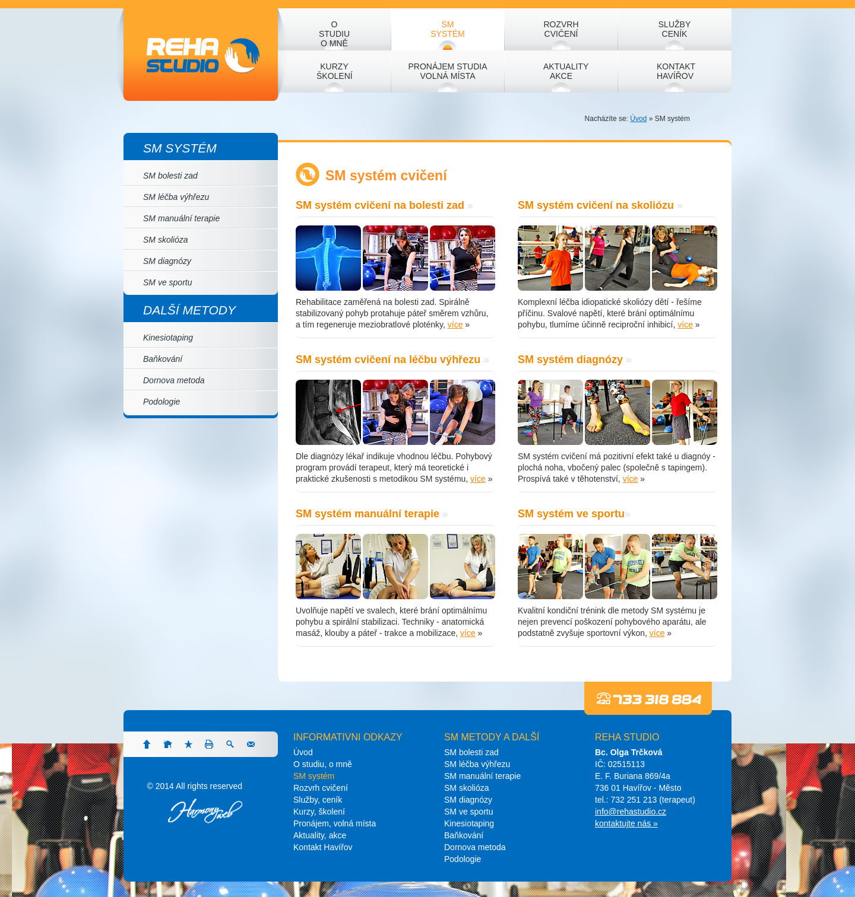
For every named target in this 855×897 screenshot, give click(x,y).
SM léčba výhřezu (176, 197)
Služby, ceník (317, 799)
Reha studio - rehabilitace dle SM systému (197, 54)
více (455, 324)
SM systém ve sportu (571, 514)
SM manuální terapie (181, 218)
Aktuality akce (565, 71)
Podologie (161, 401)
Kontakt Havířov (676, 71)
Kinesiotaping (168, 337)
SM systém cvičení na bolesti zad (380, 205)
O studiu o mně (334, 34)
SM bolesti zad (471, 752)
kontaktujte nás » (626, 823)
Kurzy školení (334, 71)
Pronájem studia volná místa (447, 71)
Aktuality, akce (319, 835)
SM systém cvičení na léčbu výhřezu (388, 359)
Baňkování (162, 359)
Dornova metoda (174, 380)
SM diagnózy (167, 261)
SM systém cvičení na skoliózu (596, 205)
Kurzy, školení (319, 811)
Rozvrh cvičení (560, 29)
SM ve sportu (167, 282)
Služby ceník (674, 29)
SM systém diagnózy (570, 359)
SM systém (180, 148)
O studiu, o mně (322, 764)
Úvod (638, 118)
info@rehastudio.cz (630, 811)
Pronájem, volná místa (334, 823)
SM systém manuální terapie (367, 514)
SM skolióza (165, 239)
